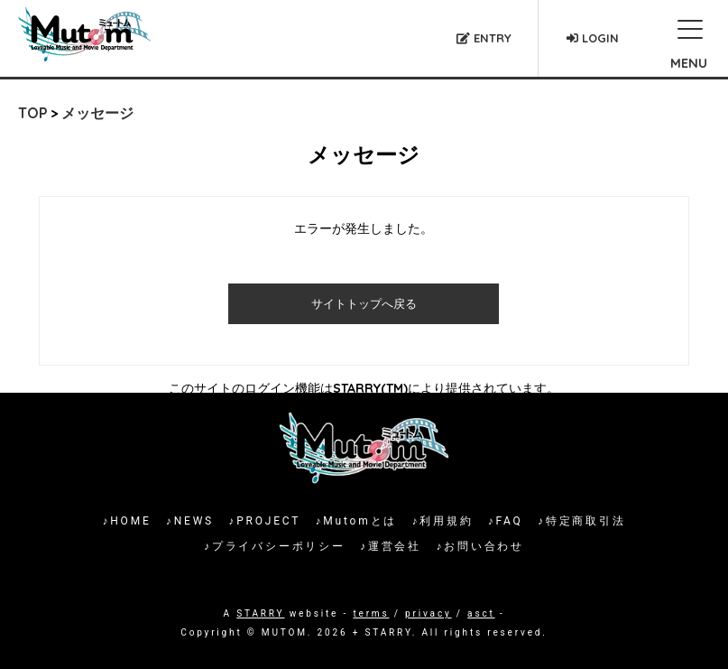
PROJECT (268, 521)
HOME (130, 521)
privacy (428, 613)
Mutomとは (360, 521)
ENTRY (483, 38)
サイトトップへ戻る (364, 304)
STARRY (260, 613)
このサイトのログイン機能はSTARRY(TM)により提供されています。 (364, 388)
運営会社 (394, 546)
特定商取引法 (586, 521)
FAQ (509, 521)
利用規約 (446, 521)
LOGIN (593, 38)
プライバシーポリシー (279, 546)
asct (480, 613)
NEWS (194, 521)
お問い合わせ (484, 546)
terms (371, 613)
